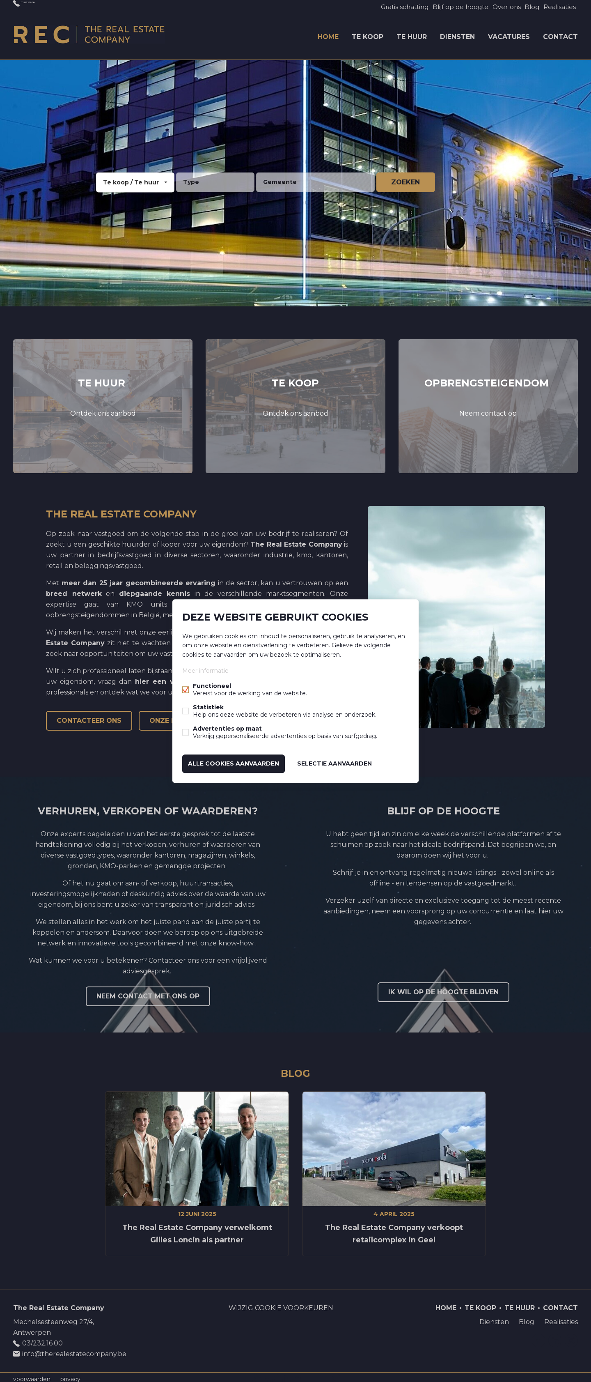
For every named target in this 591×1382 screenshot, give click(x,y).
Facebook (538, 1336)
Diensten (457, 34)
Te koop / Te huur (131, 178)
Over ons (496, 6)
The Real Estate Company (58, 1304)
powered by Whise (286, 1375)
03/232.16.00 (42, 6)
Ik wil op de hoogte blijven (443, 988)
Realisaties (558, 6)
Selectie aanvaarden (334, 762)
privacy (70, 1375)
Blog (526, 6)
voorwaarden (31, 1375)
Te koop (367, 34)
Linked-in (554, 1336)
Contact (560, 34)
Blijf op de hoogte (448, 6)
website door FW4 (335, 1375)
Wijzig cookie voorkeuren (281, 1304)
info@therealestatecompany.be (74, 1350)
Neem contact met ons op (147, 992)
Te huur (411, 34)
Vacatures (509, 34)
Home (328, 34)
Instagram (571, 1336)
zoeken (405, 178)
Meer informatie (205, 671)
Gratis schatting (390, 6)
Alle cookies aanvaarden (233, 762)
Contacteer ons (89, 717)
